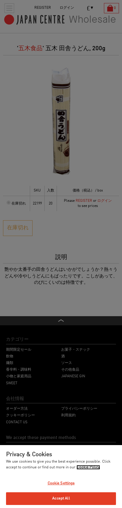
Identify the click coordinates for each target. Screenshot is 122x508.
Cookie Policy (88, 467)
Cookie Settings (61, 483)
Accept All (61, 498)
